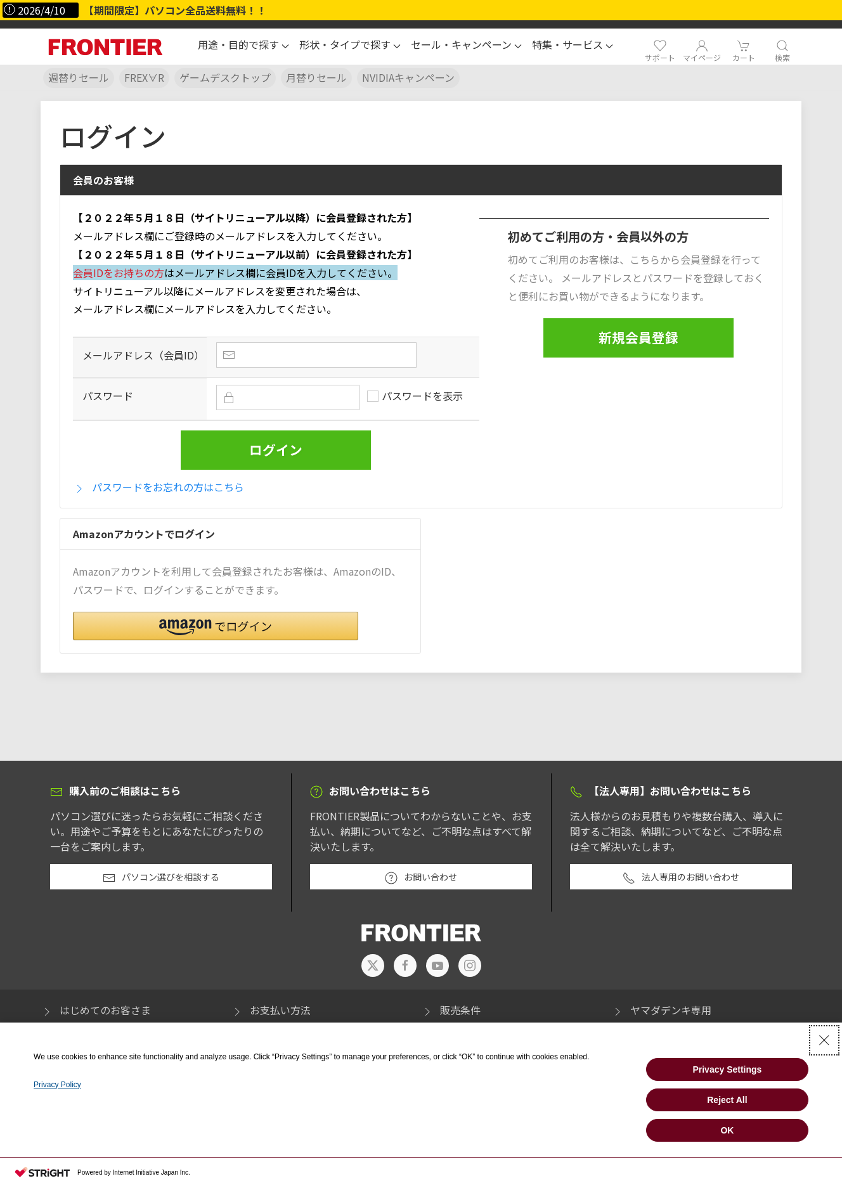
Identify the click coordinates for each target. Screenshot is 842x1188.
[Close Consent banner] (824, 1040)
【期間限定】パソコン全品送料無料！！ (175, 10)
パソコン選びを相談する (161, 877)
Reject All (727, 1100)
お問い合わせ (421, 877)
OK (727, 1130)
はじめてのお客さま (96, 1009)
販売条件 (451, 1009)
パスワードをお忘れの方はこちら (158, 487)
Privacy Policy (57, 1084)
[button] (243, 46)
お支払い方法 (271, 1009)
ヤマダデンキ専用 (661, 1009)
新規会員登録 (638, 337)
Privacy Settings (726, 1069)
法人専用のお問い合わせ (681, 877)
